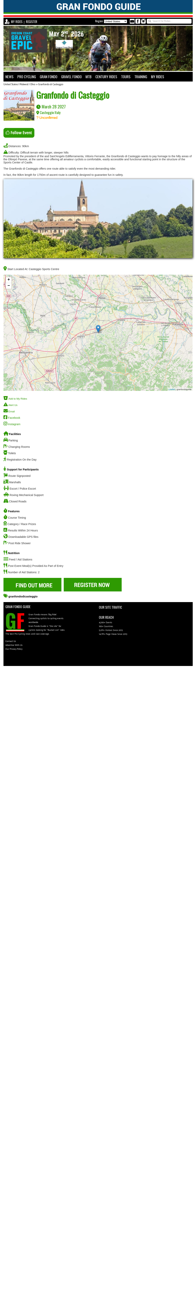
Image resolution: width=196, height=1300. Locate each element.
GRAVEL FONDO (71, 76)
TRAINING (140, 76)
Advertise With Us (14, 645)
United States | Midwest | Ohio (19, 84)
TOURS (126, 76)
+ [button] (8, 280)
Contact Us (10, 641)
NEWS (9, 76)
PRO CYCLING (26, 76)
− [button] (8, 286)
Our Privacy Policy (13, 649)
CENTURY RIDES (106, 76)
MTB (89, 76)
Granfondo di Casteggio (50, 84)
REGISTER (31, 21)
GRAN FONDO (48, 76)
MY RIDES (16, 21)
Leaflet (172, 389)
